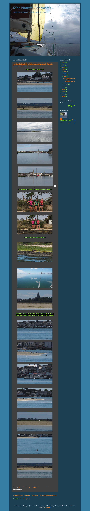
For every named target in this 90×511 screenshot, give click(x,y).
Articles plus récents (21, 495)
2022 (63, 89)
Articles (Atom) (25, 499)
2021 (63, 87)
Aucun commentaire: (44, 487)
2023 (63, 91)
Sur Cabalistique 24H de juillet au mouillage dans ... (69, 80)
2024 (63, 94)
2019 (63, 67)
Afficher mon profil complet (68, 123)
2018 (63, 65)
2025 (63, 96)
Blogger (48, 507)
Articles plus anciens (48, 495)
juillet (65, 74)
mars (65, 71)
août (65, 76)
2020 (63, 69)
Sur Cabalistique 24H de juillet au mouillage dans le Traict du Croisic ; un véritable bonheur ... (33, 65)
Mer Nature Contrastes (32, 8)
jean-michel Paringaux (68, 119)
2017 (63, 62)
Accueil (35, 495)
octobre (66, 84)
